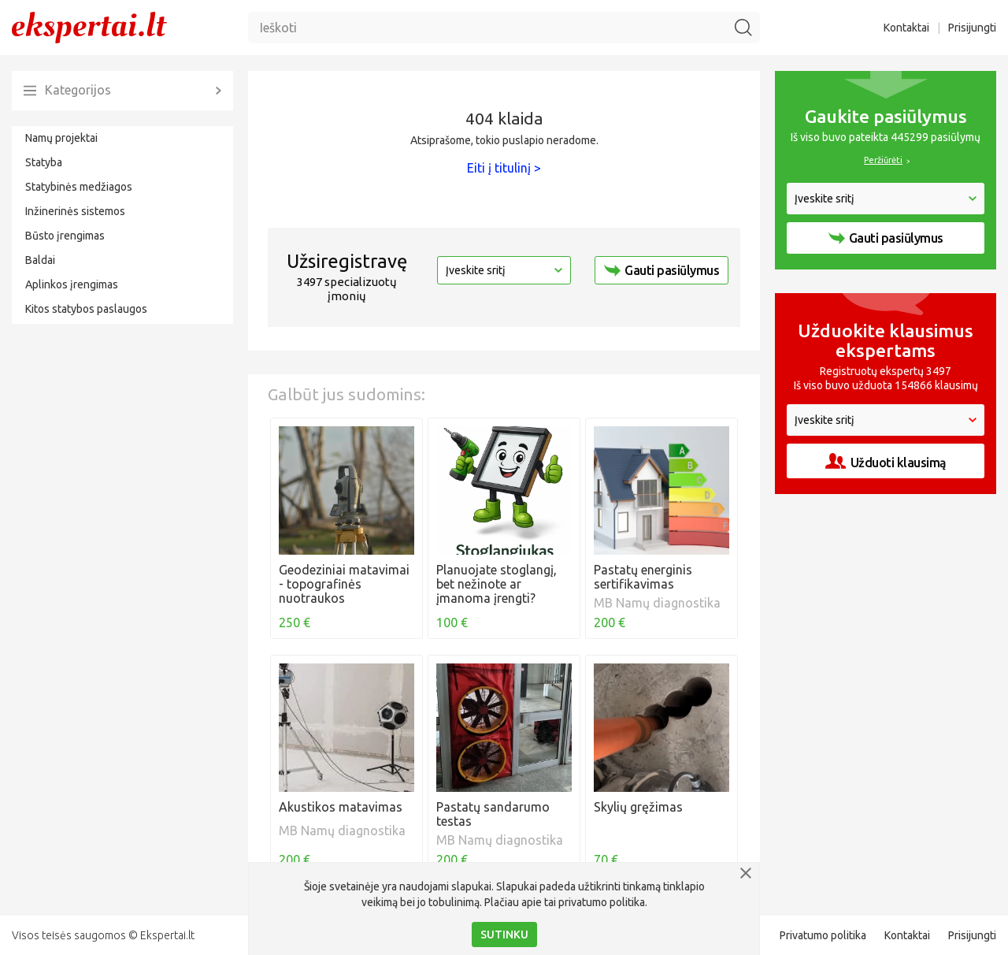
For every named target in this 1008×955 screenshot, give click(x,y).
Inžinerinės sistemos (75, 211)
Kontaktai (906, 27)
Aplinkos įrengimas (71, 284)
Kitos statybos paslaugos (86, 309)
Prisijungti (972, 27)
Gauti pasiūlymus (661, 270)
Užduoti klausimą (886, 461)
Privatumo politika (823, 935)
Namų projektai (61, 138)
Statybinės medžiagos (78, 186)
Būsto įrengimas (65, 235)
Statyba (43, 162)
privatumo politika (601, 902)
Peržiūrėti (883, 160)
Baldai (40, 260)
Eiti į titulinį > (504, 168)
